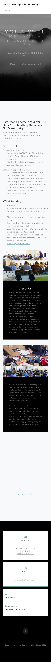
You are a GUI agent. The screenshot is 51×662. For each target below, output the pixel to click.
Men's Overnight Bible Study (21, 4)
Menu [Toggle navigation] (7, 11)
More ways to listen (25, 494)
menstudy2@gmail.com (18, 243)
